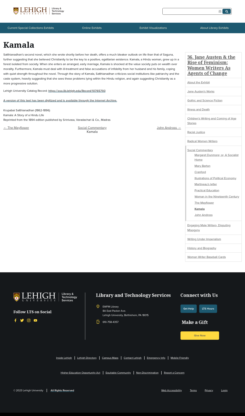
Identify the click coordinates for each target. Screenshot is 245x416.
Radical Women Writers (202, 141)
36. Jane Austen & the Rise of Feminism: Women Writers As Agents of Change (211, 65)
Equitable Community (118, 373)
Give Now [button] (200, 335)
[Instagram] (29, 320)
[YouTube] (35, 320)
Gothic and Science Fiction (204, 100)
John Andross (204, 215)
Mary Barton (202, 166)
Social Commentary (92, 127)
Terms (193, 390)
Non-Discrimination (147, 373)
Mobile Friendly (180, 358)
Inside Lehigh (64, 358)
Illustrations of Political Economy (215, 178)
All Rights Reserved (62, 390)
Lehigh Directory (87, 358)
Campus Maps (110, 358)
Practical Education (207, 190)
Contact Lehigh (133, 358)
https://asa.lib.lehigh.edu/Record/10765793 (76, 91)
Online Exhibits (92, 28)
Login (224, 390)
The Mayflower (204, 203)
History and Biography (201, 248)
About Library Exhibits (214, 28)
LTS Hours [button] (208, 309)
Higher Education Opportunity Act (80, 373)
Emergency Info (156, 358)
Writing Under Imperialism (204, 239)
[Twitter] (22, 320)
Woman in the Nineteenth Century (217, 196)
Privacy (209, 390)
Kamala (200, 209)
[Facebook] (15, 320)
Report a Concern (174, 373)
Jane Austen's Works (200, 91)
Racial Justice (196, 132)
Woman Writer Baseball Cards (206, 257)
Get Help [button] (188, 309)
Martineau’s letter (206, 184)
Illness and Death (198, 109)
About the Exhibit (198, 82)
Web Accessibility (171, 390)
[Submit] (226, 11)
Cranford (200, 172)
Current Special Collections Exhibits (31, 28)
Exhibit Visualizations (153, 28)
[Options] (221, 11)
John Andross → (169, 127)
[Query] (197, 11)
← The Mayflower (16, 127)
